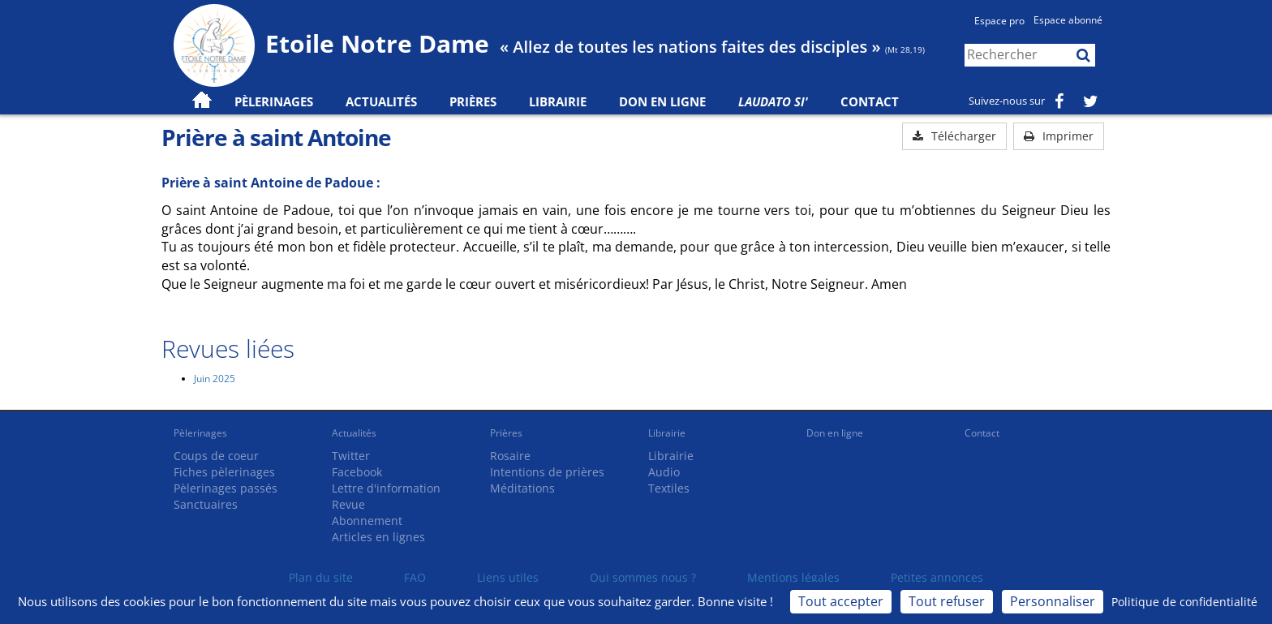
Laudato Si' (773, 101)
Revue (348, 504)
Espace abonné (1068, 20)
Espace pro (999, 21)
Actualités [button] (381, 101)
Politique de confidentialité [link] (1184, 601)
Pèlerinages (200, 433)
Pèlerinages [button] (273, 101)
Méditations (522, 488)
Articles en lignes (378, 536)
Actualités (354, 433)
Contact (869, 101)
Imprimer (1059, 136)
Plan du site (321, 577)
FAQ (415, 577)
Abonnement (367, 520)
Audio (664, 472)
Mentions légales (793, 577)
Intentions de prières (547, 472)
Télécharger (954, 136)
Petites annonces (937, 577)
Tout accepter (840, 601)
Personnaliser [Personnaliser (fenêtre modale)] (1052, 601)
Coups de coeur (216, 455)
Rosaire (510, 455)
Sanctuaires (206, 504)
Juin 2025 (214, 378)
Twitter (351, 455)
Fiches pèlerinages (224, 472)
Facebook (357, 472)
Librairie (558, 101)
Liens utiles (508, 577)
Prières (472, 101)
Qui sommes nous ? (643, 577)
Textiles (669, 488)
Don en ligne (662, 101)
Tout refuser (947, 601)
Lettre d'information (386, 488)
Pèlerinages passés (225, 488)
